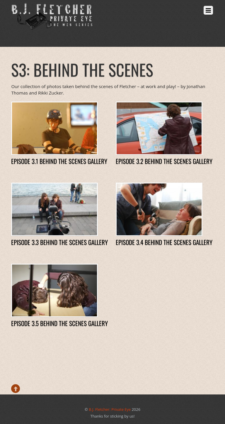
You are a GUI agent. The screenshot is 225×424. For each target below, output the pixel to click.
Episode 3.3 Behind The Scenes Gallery (59, 242)
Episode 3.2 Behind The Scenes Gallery (164, 161)
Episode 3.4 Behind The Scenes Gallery (164, 242)
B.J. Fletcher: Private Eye (110, 409)
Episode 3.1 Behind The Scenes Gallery (59, 161)
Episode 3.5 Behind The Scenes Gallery (59, 323)
